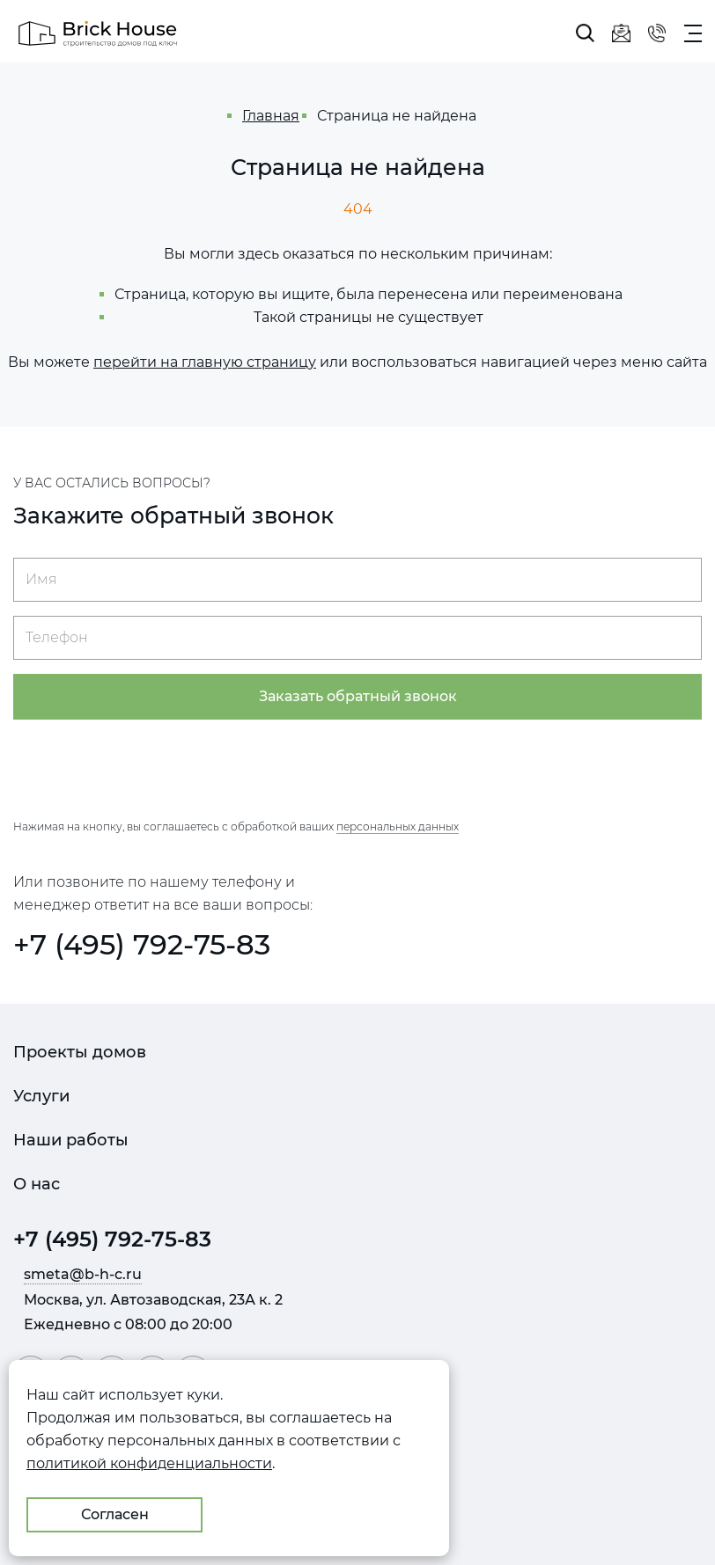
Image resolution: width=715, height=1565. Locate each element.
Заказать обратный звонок (358, 696)
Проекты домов (79, 1052)
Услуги (41, 1096)
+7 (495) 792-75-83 (141, 944)
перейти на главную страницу (204, 362)
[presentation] (357, 768)
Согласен (115, 1514)
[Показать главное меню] (693, 33)
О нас (36, 1184)
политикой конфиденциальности (149, 1463)
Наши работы (71, 1140)
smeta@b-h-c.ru (83, 1274)
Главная (270, 115)
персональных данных (397, 826)
